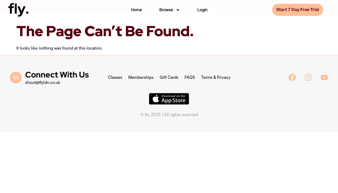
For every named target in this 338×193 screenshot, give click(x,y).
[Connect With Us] (16, 77)
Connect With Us (57, 74)
